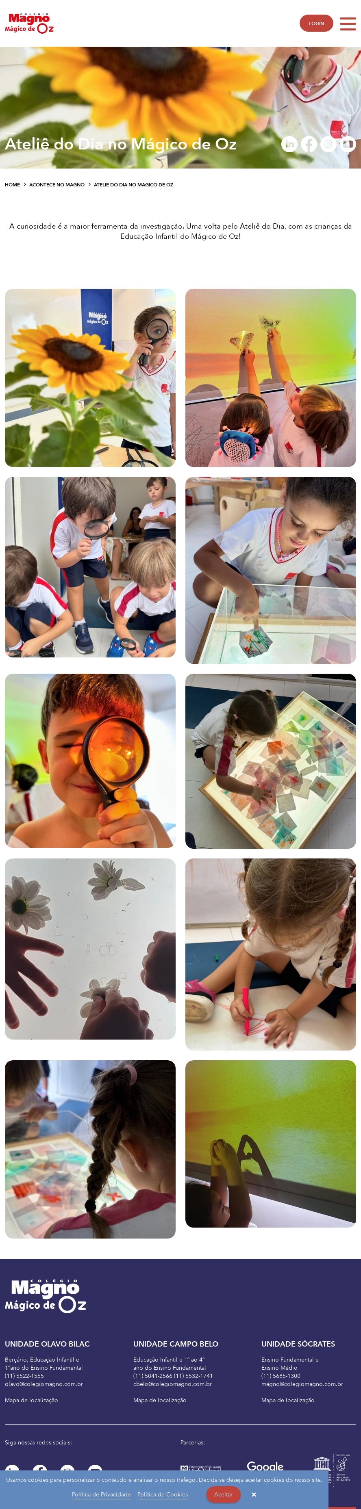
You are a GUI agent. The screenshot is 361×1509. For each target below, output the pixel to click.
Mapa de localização (31, 1400)
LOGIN (316, 23)
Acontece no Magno (57, 185)
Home (12, 185)
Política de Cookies (162, 1494)
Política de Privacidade (101, 1494)
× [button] (254, 1495)
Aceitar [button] (223, 1494)
